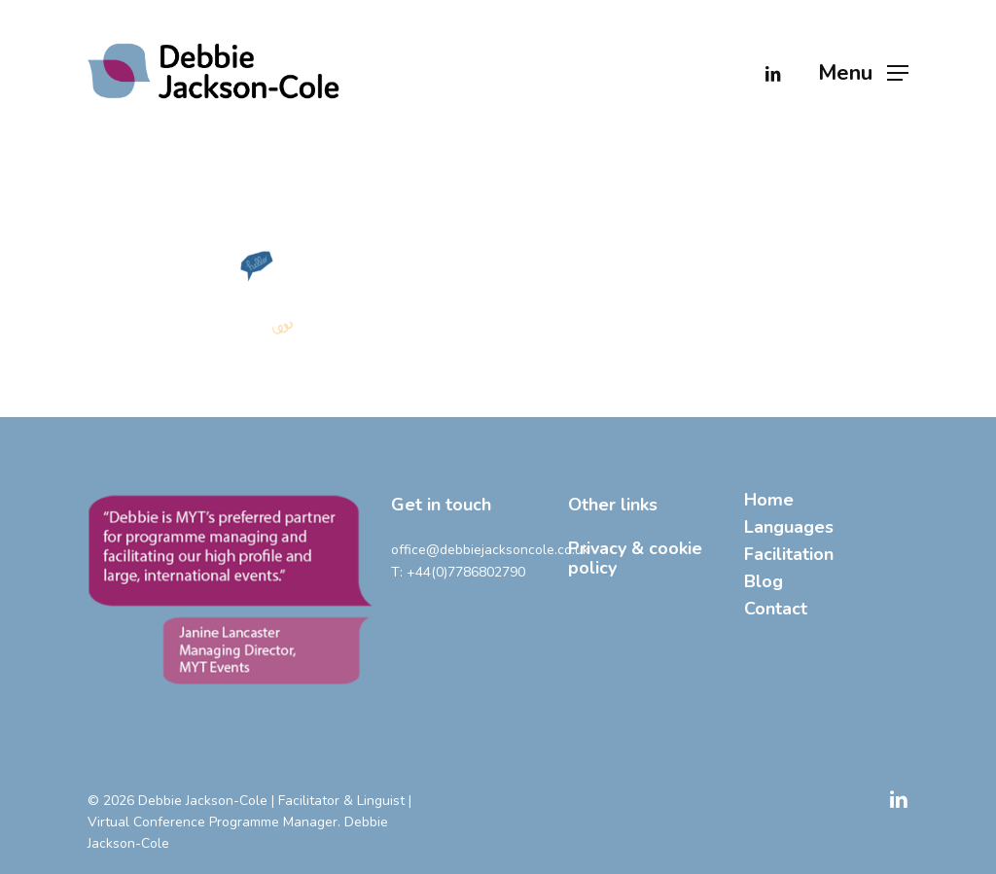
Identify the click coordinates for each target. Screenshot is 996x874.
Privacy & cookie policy (635, 558)
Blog (763, 581)
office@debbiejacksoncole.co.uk (490, 550)
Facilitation (789, 554)
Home (769, 499)
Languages (789, 527)
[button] (863, 72)
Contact (775, 608)
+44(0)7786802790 (466, 572)
